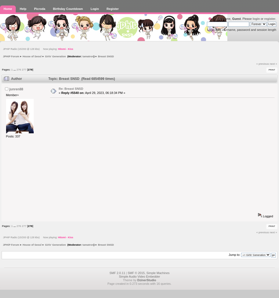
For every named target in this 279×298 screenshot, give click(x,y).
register (269, 18)
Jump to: (234, 254)
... (15, 69)
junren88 (16, 89)
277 (24, 69)
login (256, 18)
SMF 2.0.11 (117, 273)
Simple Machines (158, 273)
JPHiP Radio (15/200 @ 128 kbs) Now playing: (38, 49)
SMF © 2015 (136, 273)
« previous (262, 63)
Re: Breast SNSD (71, 88)
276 (19, 69)
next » (273, 63)
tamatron (88, 56)
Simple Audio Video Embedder (139, 276)
